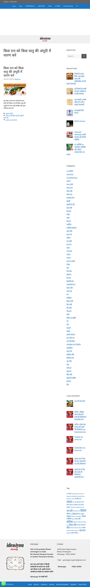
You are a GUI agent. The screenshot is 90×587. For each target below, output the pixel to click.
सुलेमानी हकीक (71, 378)
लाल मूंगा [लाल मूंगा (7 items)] (82, 530)
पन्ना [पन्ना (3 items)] (71, 513)
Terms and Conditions (62, 584)
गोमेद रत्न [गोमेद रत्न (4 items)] (71, 504)
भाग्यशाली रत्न (71, 284)
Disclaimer (73, 584)
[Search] (83, 56)
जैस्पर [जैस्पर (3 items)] (83, 507)
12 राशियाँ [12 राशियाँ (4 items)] (69, 493)
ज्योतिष (69, 224)
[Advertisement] (45, 22)
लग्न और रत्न (71, 338)
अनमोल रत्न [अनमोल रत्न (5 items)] (78, 498)
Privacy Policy (82, 584)
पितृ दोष (69, 271)
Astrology (70, 174)
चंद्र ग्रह (69, 221)
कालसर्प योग (70, 198)
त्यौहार (68, 238)
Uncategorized (72, 178)
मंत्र (67, 294)
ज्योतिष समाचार (71, 228)
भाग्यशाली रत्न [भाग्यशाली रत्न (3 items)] (78, 516)
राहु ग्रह (69, 328)
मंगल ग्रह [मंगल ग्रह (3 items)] (73, 518)
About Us (36, 584)
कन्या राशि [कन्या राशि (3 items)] (74, 501)
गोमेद (68, 214)
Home (14, 6)
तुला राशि (69, 231)
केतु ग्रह (69, 211)
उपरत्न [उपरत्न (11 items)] (69, 501)
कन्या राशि (70, 184)
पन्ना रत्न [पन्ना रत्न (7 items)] (75, 513)
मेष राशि (69, 308)
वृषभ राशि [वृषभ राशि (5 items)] (74, 533)
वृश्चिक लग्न (70, 358)
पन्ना (68, 268)
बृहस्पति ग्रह (70, 281)
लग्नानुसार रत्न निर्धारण (74, 344)
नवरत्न (49, 6)
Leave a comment (11, 120)
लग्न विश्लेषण (71, 341)
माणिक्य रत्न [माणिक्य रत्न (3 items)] (75, 521)
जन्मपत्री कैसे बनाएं (30, 6)
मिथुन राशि (70, 301)
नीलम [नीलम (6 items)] (68, 514)
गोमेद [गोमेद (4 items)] (68, 504)
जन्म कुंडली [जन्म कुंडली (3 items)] (72, 507)
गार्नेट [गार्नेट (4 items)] (82, 502)
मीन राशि (69, 304)
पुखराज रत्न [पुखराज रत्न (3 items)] (74, 516)
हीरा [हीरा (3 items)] (78, 532)
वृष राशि (69, 361)
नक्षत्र (68, 248)
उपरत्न (69, 181)
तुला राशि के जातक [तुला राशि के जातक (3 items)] (76, 510)
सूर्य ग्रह (69, 381)
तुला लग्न (69, 234)
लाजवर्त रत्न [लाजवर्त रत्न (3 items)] (77, 530)
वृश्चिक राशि (70, 354)
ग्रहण (68, 218)
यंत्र (67, 321)
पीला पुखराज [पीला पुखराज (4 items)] (81, 513)
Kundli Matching (68, 6)
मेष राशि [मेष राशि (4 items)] (79, 524)
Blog (20, 6)
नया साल (69, 251)
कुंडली (68, 201)
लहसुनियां (70, 348)
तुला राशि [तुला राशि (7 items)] (70, 510)
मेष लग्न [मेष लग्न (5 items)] (83, 525)
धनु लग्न (69, 244)
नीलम (68, 264)
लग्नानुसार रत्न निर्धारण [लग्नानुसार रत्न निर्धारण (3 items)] (70, 530)
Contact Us (44, 584)
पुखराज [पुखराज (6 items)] (69, 516)
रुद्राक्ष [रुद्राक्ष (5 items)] (83, 527)
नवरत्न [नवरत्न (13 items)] (83, 510)
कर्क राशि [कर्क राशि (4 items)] (79, 502)
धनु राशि (69, 241)
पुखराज (69, 274)
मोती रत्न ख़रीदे (71, 318)
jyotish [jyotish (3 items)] (73, 498)
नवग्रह (68, 254)
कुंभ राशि (69, 208)
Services (51, 584)
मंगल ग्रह (69, 291)
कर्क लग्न (69, 194)
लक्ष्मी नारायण (41, 6)
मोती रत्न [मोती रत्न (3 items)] (80, 527)
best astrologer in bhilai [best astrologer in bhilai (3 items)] (77, 493)
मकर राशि (70, 288)
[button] (77, 6)
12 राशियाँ (57, 6)
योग (68, 324)
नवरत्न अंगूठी (9, 113)
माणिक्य (69, 298)
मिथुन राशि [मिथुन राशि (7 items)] (72, 525)
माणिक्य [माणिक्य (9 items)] (70, 521)
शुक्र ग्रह (69, 371)
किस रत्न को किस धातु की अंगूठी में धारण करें (14, 71)
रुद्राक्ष (68, 331)
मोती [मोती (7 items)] (68, 527)
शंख (68, 364)
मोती (68, 314)
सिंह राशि (69, 374)
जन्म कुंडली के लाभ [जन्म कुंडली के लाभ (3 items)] (78, 507)
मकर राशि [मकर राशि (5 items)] (78, 519)
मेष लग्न (69, 311)
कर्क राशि (69, 191)
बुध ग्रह (69, 278)
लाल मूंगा (69, 351)
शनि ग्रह (69, 368)
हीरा (68, 384)
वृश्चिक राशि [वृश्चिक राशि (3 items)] (69, 532)
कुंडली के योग (71, 204)
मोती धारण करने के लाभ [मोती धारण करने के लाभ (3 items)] (74, 527)
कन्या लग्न (70, 188)
